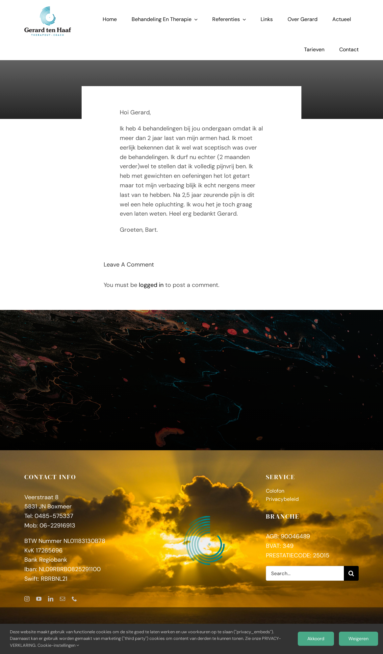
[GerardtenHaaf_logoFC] (47, 9)
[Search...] (305, 573)
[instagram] (27, 598)
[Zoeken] (351, 573)
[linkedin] (50, 598)
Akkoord (315, 639)
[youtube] (38, 598)
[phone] (74, 598)
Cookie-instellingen (58, 645)
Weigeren (358, 639)
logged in (151, 285)
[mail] (62, 598)
